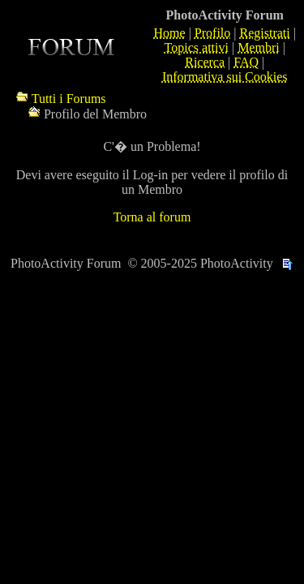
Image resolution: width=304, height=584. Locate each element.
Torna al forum (152, 217)
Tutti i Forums (69, 98)
